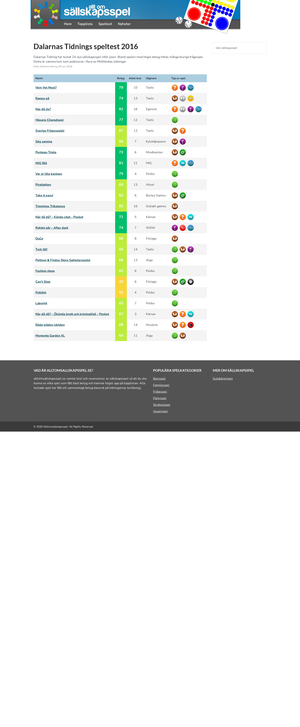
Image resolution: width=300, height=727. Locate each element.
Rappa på (42, 98)
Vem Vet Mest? (46, 88)
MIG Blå (41, 163)
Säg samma (43, 141)
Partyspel (159, 398)
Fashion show (45, 271)
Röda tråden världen (50, 325)
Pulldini (40, 292)
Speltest (105, 24)
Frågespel (160, 392)
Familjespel (161, 385)
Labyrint (41, 303)
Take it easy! (44, 195)
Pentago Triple (45, 152)
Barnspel (159, 378)
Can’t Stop (42, 282)
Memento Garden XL (50, 336)
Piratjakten (43, 185)
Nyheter (124, 24)
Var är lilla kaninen (48, 174)
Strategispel (161, 405)
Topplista (85, 24)
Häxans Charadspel (49, 120)
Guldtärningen (223, 378)
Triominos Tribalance (50, 206)
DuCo (39, 238)
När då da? (43, 109)
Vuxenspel (160, 411)
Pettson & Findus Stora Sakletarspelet (62, 260)
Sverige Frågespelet (49, 131)
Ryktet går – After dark (51, 228)
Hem (68, 24)
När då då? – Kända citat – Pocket (59, 217)
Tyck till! (41, 249)
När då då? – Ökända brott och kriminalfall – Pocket (72, 314)
